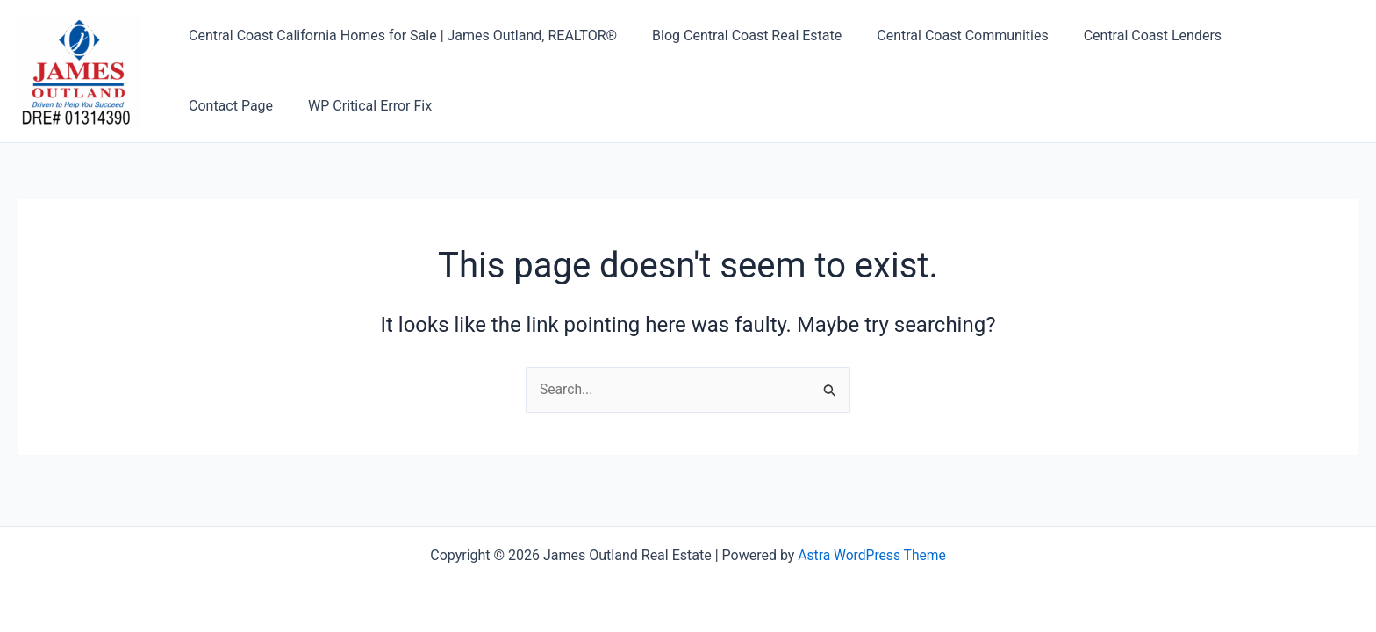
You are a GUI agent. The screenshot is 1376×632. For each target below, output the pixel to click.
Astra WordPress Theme (871, 555)
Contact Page (1267, 35)
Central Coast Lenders (1128, 35)
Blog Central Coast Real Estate (736, 35)
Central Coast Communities (944, 35)
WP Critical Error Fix (247, 105)
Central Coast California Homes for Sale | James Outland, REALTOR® (399, 35)
